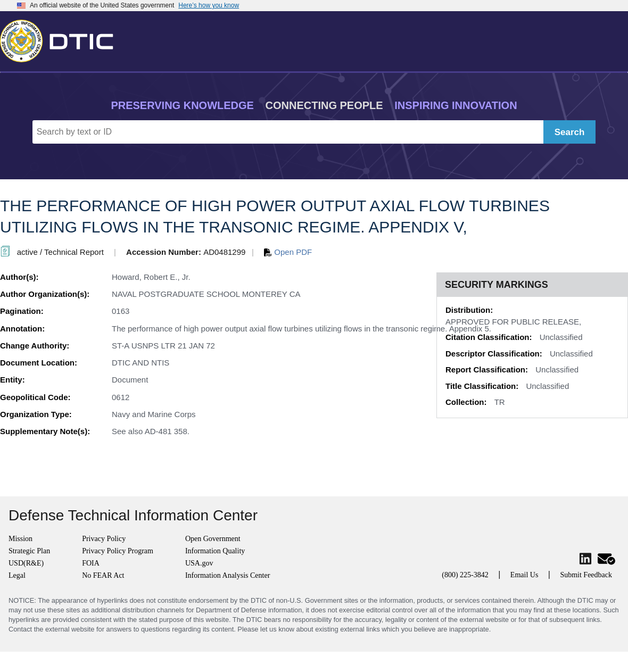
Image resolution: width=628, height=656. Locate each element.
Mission (20, 539)
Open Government (213, 539)
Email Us (524, 575)
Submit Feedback (586, 575)
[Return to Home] (61, 39)
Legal (17, 575)
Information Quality (215, 551)
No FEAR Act (103, 575)
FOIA (91, 563)
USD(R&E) (26, 563)
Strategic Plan (29, 551)
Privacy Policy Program (117, 551)
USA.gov (199, 563)
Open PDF (288, 251)
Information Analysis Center (227, 575)
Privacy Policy (104, 539)
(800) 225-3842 (465, 575)
